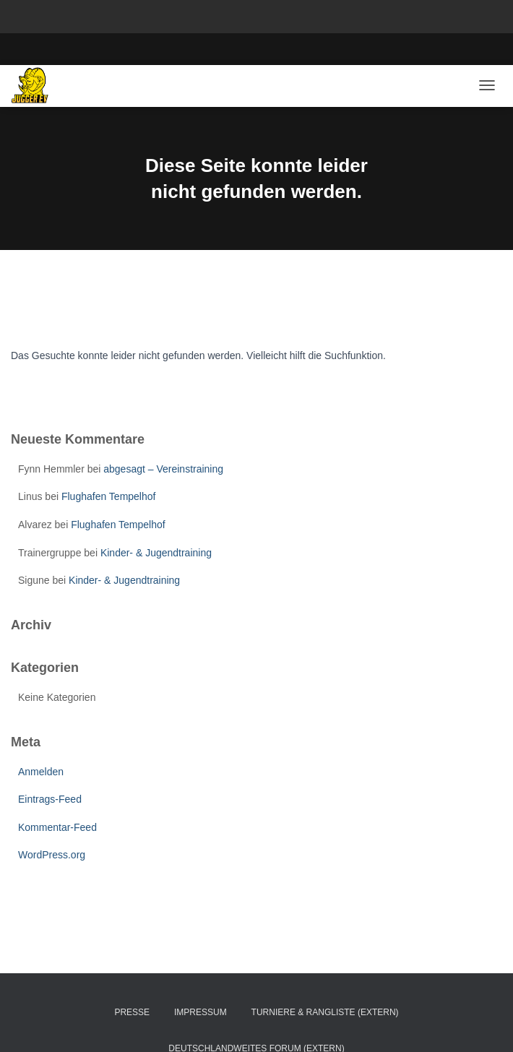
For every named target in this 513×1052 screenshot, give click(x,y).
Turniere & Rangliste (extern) (325, 1012)
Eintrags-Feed (50, 799)
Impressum (200, 1012)
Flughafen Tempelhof (108, 496)
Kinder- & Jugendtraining (156, 553)
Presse (132, 1012)
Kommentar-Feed (57, 827)
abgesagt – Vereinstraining (163, 469)
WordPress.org (51, 855)
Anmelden (41, 771)
